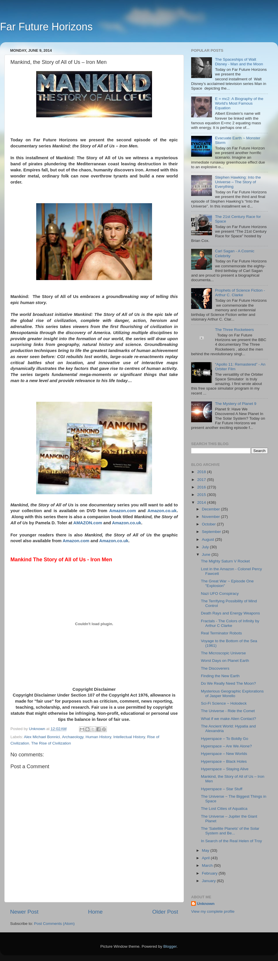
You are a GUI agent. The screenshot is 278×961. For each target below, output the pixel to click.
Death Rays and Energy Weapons (230, 613)
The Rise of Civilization (51, 743)
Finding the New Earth (220, 676)
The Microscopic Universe (223, 653)
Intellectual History (129, 737)
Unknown (206, 903)
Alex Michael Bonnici (42, 737)
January (209, 881)
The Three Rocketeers (234, 329)
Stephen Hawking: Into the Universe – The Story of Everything (238, 182)
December (211, 509)
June (206, 554)
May (206, 850)
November (211, 516)
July (206, 547)
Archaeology (72, 737)
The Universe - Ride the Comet (228, 711)
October (209, 524)
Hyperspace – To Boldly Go (224, 738)
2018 (202, 472)
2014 (202, 502)
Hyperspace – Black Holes (224, 761)
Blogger (170, 946)
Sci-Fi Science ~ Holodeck (224, 703)
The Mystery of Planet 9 (235, 403)
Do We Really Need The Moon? (228, 683)
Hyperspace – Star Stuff (221, 789)
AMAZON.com (87, 523)
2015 (202, 494)
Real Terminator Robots (221, 633)
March (208, 865)
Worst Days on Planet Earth (225, 660)
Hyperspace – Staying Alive (224, 769)
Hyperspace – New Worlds (224, 753)
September (212, 531)
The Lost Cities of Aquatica (224, 808)
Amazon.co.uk (162, 510)
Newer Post (24, 912)
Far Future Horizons (46, 27)
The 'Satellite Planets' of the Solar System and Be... (230, 830)
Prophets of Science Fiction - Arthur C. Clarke (240, 292)
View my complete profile (213, 911)
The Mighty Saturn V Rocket (225, 561)
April (206, 858)
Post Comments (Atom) (54, 923)
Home (95, 912)
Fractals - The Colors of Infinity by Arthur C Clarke (230, 623)
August (208, 539)
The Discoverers (215, 668)
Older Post (165, 912)
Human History (98, 737)
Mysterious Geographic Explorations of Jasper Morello (232, 693)
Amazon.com (122, 510)
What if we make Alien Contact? (228, 718)
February (210, 873)
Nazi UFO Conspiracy (220, 593)
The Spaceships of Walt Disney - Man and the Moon (239, 61)
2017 (202, 479)
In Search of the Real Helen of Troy (231, 841)
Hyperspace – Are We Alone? (226, 746)
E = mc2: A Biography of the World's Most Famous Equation (239, 103)
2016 (202, 487)
